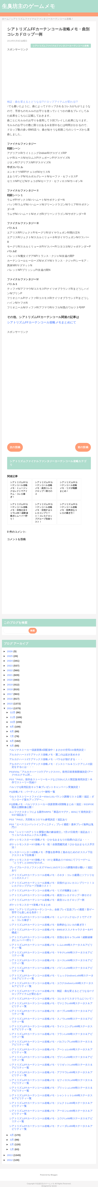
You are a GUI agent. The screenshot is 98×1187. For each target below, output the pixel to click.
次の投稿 (15, 447)
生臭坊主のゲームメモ (28, 6)
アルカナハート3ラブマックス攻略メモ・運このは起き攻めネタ (44, 754)
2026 (10, 651)
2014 (10, 708)
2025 (10, 656)
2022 (10, 670)
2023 (10, 665)
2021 (10, 675)
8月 (12, 731)
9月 (12, 726)
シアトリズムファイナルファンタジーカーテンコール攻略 (61, 45)
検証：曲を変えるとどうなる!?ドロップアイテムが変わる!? (42, 101)
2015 (10, 703)
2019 (10, 684)
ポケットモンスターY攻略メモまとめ (30, 904)
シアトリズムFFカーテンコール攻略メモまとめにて (41, 322)
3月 (12, 1139)
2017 (10, 694)
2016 (10, 698)
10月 (13, 722)
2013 (10, 1155)
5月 (12, 745)
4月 (12, 1135)
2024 (10, 660)
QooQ (54, 1186)
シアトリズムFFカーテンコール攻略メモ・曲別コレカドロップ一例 (46, 899)
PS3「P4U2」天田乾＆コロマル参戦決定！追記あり (38, 819)
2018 (10, 689)
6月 (12, 741)
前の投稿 (83, 447)
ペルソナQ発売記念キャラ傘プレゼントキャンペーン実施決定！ (45, 787)
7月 (12, 736)
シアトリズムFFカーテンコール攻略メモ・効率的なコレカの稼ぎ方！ (48, 924)
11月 (13, 717)
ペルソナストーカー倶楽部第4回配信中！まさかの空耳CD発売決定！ (47, 749)
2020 (10, 679)
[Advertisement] (49, 74)
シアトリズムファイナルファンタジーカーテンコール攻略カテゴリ (48, 463)
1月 (12, 1149)
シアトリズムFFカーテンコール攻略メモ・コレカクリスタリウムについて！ (51, 998)
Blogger (54, 1175)
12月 (13, 712)
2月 (12, 1144)
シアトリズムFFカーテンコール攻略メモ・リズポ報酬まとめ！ (44, 890)
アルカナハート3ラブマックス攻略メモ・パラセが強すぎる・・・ (46, 759)
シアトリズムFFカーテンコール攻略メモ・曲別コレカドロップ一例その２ (50, 895)
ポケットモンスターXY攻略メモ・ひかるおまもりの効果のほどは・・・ (49, 839)
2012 (10, 1160)
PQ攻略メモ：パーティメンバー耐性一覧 (32, 791)
